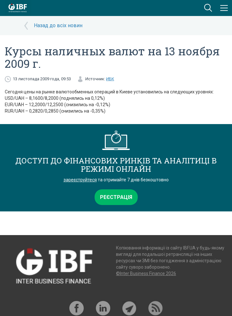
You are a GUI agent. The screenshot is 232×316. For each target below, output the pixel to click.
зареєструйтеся (80, 179)
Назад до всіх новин (58, 25)
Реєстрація (116, 197)
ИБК (110, 78)
